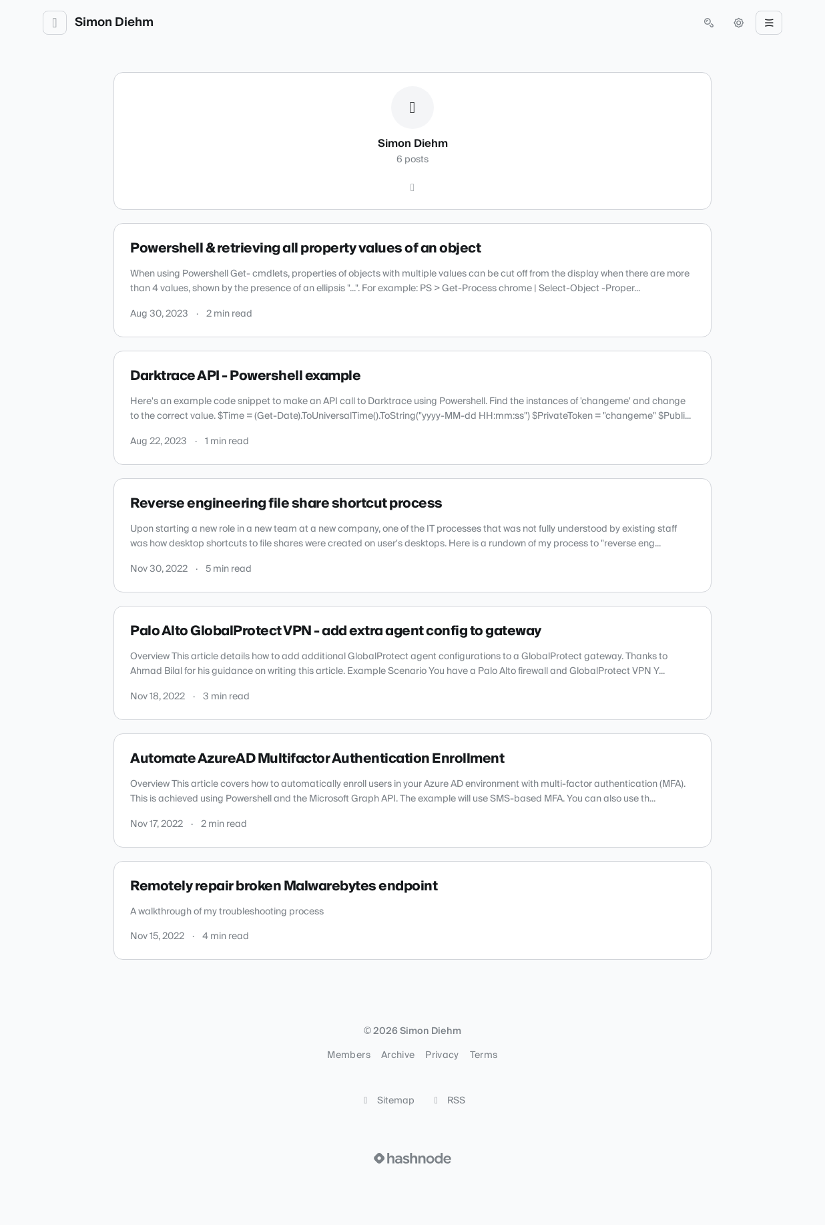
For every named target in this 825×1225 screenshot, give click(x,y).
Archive (398, 1055)
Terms (484, 1055)
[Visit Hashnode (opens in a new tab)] (412, 1158)
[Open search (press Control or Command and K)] (709, 23)
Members (348, 1055)
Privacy (442, 1055)
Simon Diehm (114, 22)
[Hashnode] (412, 188)
